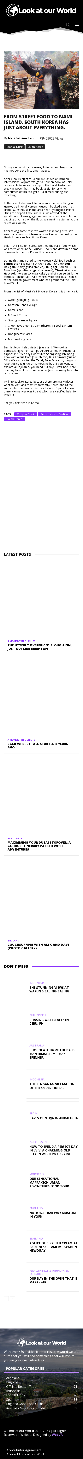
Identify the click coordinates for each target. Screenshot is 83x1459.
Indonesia (37, 983)
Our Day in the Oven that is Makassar (53, 1280)
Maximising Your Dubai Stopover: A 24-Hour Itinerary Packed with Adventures (39, 845)
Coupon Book (25, 414)
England (13, 941)
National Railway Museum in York (52, 1215)
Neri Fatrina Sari (21, 138)
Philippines (37, 1015)
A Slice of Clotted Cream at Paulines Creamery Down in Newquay (53, 1247)
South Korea (35, 146)
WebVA (57, 1435)
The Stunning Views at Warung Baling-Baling (49, 989)
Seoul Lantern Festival (54, 414)
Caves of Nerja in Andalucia (53, 1118)
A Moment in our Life (21, 641)
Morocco (36, 1174)
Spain (33, 1113)
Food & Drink (14, 146)
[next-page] (12, 1298)
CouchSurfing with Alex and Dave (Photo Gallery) (38, 946)
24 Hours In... (16, 838)
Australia (36, 1045)
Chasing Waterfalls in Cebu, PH (49, 1022)
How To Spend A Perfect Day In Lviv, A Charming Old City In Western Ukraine (53, 1150)
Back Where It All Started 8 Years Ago (38, 745)
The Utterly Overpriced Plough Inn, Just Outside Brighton (40, 647)
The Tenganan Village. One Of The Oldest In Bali (52, 1086)
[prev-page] (6, 1298)
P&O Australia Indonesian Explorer (49, 1272)
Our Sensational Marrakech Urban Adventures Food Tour (49, 1182)
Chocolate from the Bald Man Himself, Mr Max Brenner (52, 1054)
